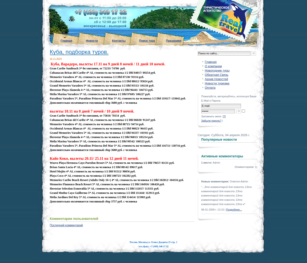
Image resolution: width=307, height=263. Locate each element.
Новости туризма (217, 83)
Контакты (119, 40)
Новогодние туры (217, 70)
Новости (92, 40)
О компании (213, 66)
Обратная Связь (217, 75)
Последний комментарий (66, 225)
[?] (224, 116)
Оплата (210, 87)
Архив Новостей (216, 79)
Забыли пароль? (211, 120)
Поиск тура (147, 40)
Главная (66, 40)
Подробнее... (234, 209)
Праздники (173, 40)
